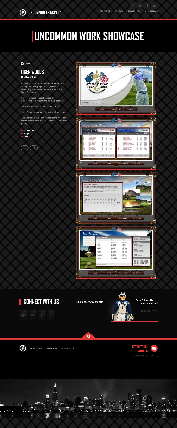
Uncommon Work (134, 11)
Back (25, 63)
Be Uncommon (151, 11)
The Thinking (106, 11)
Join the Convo (149, 311)
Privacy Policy (67, 348)
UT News (119, 11)
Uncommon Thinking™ (45, 12)
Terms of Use (52, 348)
